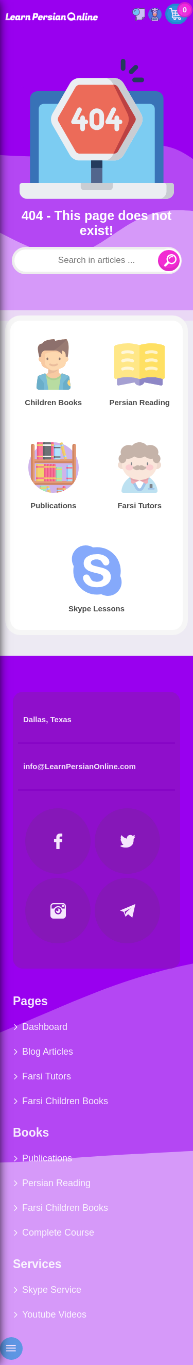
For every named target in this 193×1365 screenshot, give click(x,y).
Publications (47, 1158)
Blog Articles (47, 1051)
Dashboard (44, 1027)
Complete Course (58, 1232)
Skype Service (51, 1290)
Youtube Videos (54, 1314)
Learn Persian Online (51, 16)
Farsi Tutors (46, 1076)
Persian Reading (56, 1183)
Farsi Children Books (65, 1101)
